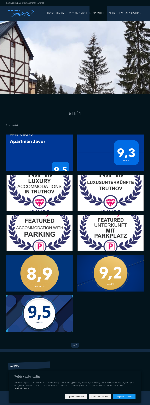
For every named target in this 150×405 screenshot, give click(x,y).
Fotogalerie (98, 13)
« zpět (75, 345)
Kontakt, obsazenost (130, 13)
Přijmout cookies (124, 396)
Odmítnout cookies (100, 396)
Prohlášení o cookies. (22, 388)
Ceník (112, 13)
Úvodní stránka (55, 13)
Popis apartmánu (78, 13)
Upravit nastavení (76, 396)
